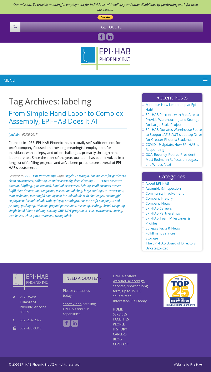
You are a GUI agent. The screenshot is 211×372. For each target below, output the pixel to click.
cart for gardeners (113, 176)
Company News (158, 203)
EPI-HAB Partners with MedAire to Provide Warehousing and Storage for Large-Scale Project (173, 119)
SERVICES (120, 314)
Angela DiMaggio (77, 176)
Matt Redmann (19, 196)
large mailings (93, 191)
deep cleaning (83, 181)
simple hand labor (21, 210)
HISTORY (120, 329)
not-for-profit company (96, 201)
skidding (39, 210)
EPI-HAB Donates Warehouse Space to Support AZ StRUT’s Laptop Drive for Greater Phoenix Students (174, 134)
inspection (63, 191)
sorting (51, 210)
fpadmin (14, 134)
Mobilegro (72, 201)
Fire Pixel (196, 364)
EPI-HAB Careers (159, 208)
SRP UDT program (71, 210)
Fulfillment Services (160, 233)
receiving (83, 205)
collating (41, 181)
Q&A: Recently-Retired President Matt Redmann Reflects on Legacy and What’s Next (172, 159)
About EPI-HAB (157, 183)
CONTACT (121, 344)
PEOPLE (119, 324)
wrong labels (63, 215)
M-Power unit (114, 191)
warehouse (16, 215)
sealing (96, 205)
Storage (152, 238)
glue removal (42, 186)
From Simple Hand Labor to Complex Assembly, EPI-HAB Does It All (66, 117)
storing (117, 210)
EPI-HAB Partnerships (40, 176)
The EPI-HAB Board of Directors (171, 243)
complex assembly (60, 181)
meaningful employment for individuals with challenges (67, 196)
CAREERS (120, 334)
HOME (118, 309)
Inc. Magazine (44, 191)
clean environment (21, 181)
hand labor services (66, 186)
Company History (159, 198)
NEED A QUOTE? (82, 278)
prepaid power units (62, 205)
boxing (95, 176)
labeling (76, 191)
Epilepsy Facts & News (163, 228)
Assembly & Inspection (163, 188)
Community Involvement (165, 193)
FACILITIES (121, 319)
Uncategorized (157, 248)
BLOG (117, 339)
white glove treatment (39, 215)
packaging (28, 205)
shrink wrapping (114, 205)
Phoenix (42, 205)
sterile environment (98, 210)
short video (72, 304)
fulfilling (26, 186)
